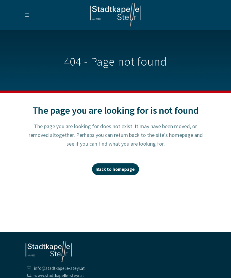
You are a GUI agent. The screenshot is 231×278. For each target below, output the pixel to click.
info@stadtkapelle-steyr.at (59, 268)
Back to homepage (115, 169)
